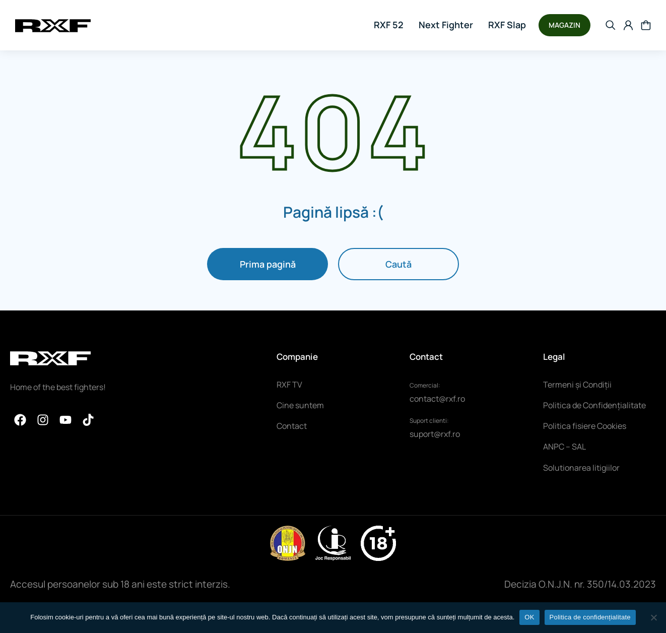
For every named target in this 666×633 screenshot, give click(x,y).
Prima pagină (268, 264)
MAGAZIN (564, 25)
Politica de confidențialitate (590, 617)
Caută (398, 264)
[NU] (653, 617)
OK (529, 617)
